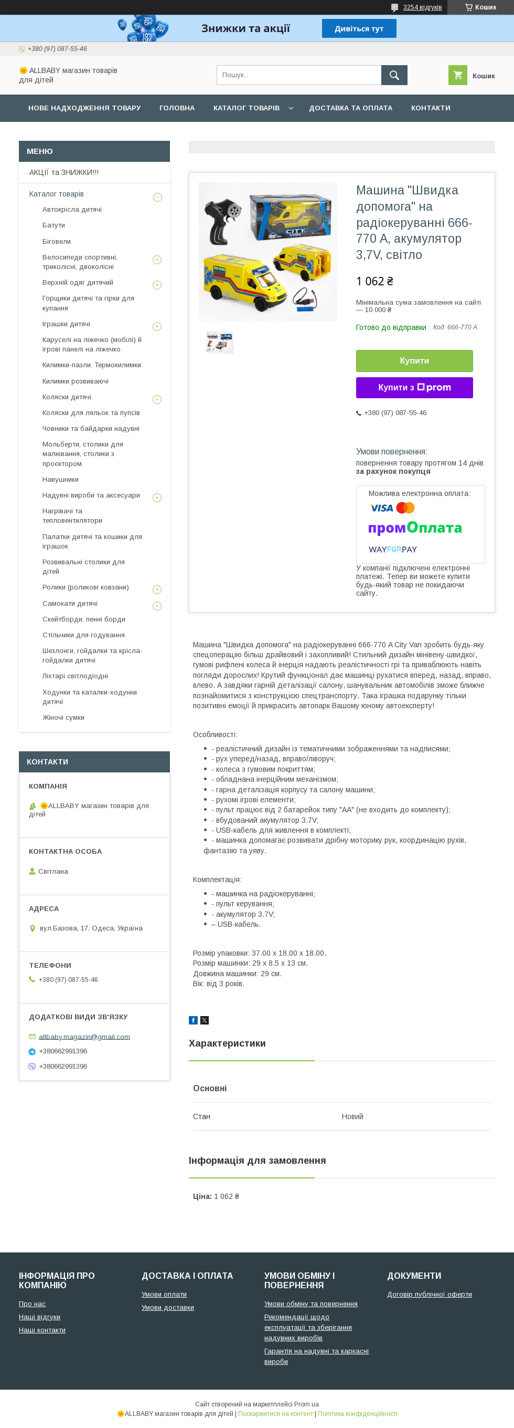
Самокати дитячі (70, 603)
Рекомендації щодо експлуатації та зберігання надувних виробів (308, 1327)
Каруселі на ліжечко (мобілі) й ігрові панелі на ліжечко (92, 344)
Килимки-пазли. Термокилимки (91, 365)
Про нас (44, 135)
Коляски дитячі (66, 397)
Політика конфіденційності (358, 1413)
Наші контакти (42, 1330)
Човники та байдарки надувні (91, 428)
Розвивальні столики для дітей (83, 566)
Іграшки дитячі (66, 324)
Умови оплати (164, 1294)
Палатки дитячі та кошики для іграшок (92, 541)
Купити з (414, 387)
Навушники (60, 479)
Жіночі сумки (63, 717)
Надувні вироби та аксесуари (91, 495)
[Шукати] (394, 75)
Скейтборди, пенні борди (83, 619)
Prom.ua (306, 1404)
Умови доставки (168, 1307)
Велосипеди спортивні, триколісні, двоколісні (79, 262)
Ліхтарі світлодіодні (75, 676)
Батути (53, 225)
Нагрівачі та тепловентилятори (72, 515)
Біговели (56, 241)
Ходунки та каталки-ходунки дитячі (89, 697)
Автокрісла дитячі (72, 209)
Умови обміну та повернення (311, 1304)
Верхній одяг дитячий (77, 282)
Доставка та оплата (350, 108)
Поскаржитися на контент (275, 1413)
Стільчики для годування (83, 635)
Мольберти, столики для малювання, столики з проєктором (82, 453)
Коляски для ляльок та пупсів (91, 413)
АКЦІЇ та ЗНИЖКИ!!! (64, 172)
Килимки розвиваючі (75, 381)
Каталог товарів (246, 108)
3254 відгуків (422, 7)
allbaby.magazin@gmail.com (84, 1036)
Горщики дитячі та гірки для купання (88, 303)
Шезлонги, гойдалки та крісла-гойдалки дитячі (92, 655)
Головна (177, 108)
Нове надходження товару (84, 108)
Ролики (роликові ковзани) (85, 587)
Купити (415, 360)
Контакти (431, 108)
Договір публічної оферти (429, 1294)
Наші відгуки (39, 1317)
